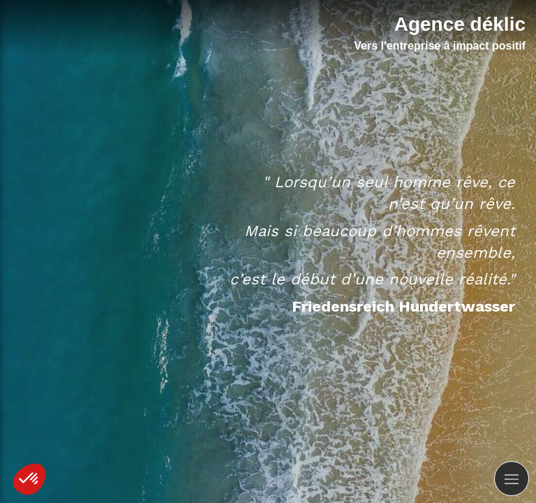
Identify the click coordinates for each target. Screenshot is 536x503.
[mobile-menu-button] (511, 478)
